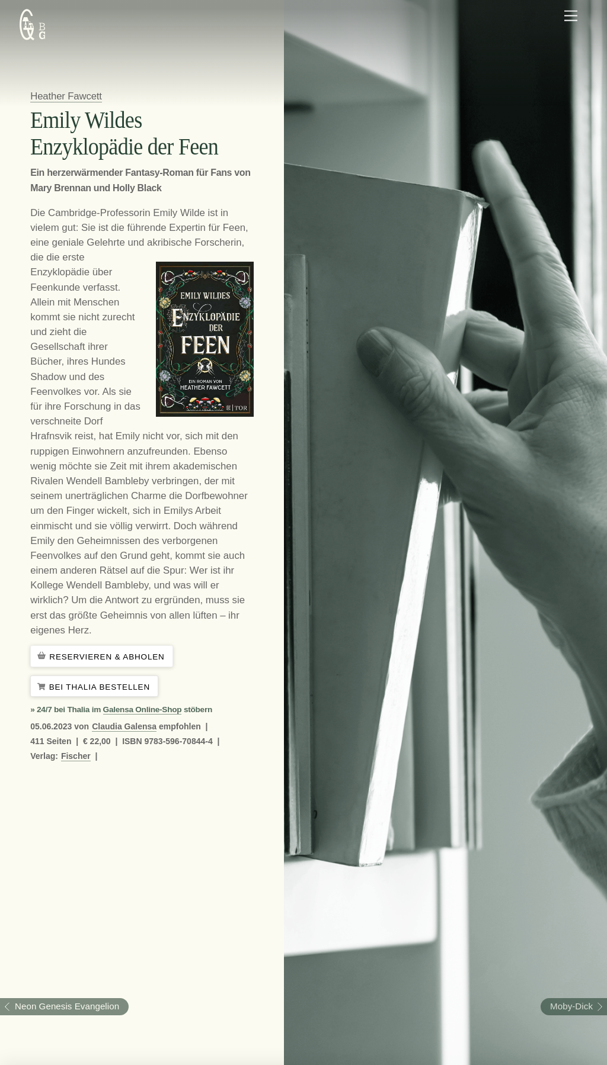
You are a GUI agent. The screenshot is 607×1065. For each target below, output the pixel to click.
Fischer (76, 756)
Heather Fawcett (66, 96)
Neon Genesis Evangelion (59, 1006)
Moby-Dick (567, 1006)
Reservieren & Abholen (102, 657)
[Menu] (571, 16)
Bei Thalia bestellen (94, 687)
